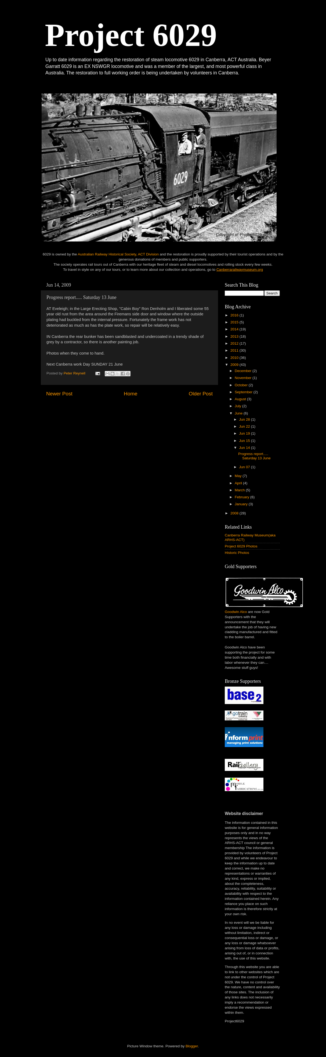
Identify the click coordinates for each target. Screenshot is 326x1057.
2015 (235, 322)
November (243, 378)
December (243, 371)
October (242, 385)
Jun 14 (245, 448)
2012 (235, 343)
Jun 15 (245, 441)
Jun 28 (245, 419)
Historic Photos (237, 553)
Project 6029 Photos (241, 546)
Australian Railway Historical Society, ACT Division (118, 254)
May (238, 476)
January (242, 504)
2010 (235, 358)
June (239, 413)
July (238, 406)
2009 (235, 365)
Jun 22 (245, 426)
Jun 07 (245, 467)
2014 (235, 329)
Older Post (201, 393)
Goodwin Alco (236, 612)
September (244, 392)
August (241, 399)
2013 (235, 336)
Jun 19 (245, 433)
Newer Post (59, 393)
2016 (235, 315)
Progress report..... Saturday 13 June (254, 456)
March (240, 490)
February (242, 497)
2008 (235, 513)
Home (130, 393)
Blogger (192, 1046)
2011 (235, 350)
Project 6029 (131, 35)
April (239, 483)
